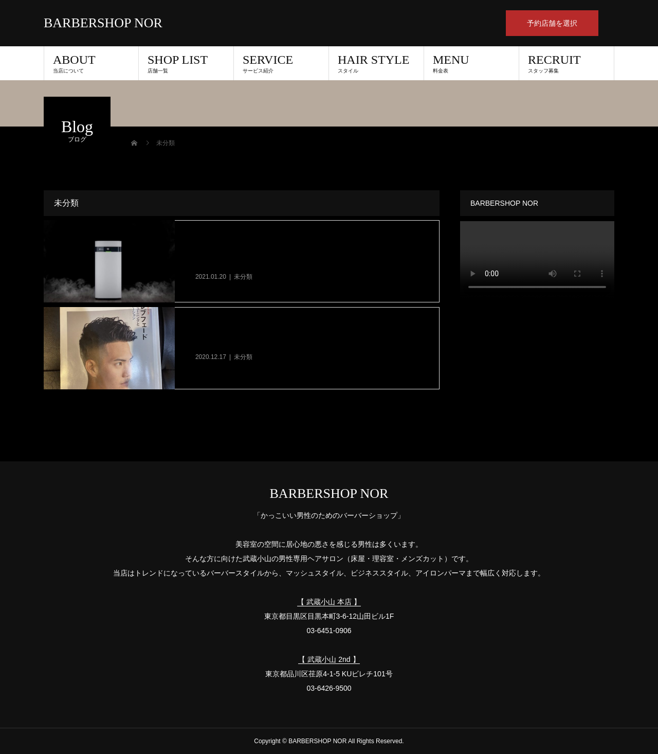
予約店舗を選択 (552, 23)
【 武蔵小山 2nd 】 (328, 659)
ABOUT (91, 63)
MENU (471, 63)
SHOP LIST (186, 63)
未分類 (243, 276)
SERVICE (281, 63)
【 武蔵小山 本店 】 (329, 602)
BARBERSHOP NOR (103, 23)
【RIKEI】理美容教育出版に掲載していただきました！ (296, 342)
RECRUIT (566, 63)
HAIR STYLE (376, 63)
